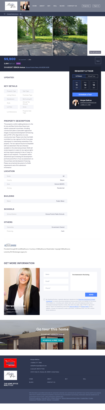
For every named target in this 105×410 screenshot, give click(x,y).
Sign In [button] (96, 6)
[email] (56, 281)
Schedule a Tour (85, 95)
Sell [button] (55, 6)
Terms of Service (74, 306)
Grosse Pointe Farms (12, 14)
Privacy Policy (85, 306)
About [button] (42, 6)
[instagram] (9, 393)
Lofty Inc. (38, 398)
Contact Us (72, 6)
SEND (91, 295)
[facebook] (5, 393)
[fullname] (56, 274)
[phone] (56, 288)
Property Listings (41, 400)
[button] (31, 379)
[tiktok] (13, 393)
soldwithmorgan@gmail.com (88, 102)
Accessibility (55, 400)
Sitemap (49, 400)
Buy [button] (49, 6)
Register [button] (86, 6)
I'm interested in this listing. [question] (83, 281)
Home (35, 6)
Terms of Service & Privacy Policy (71, 398)
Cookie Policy (84, 398)
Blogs (62, 6)
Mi (20, 14)
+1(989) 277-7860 (85, 104)
